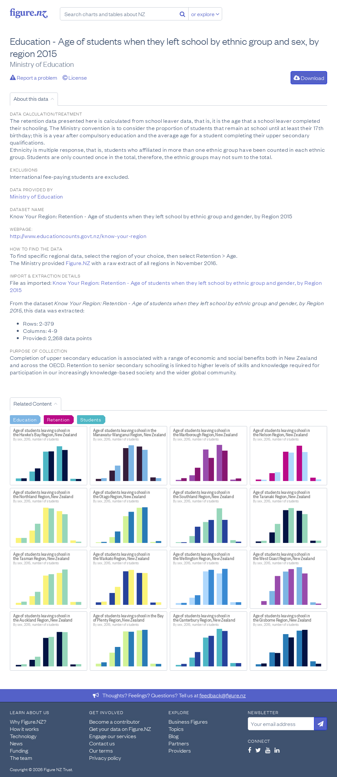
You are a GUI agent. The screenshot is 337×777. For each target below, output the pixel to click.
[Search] (182, 13)
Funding (19, 750)
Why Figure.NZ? (28, 721)
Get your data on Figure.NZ (120, 728)
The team (21, 757)
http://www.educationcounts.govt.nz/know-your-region (78, 235)
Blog (173, 735)
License (75, 77)
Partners (178, 743)
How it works (24, 728)
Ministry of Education (36, 196)
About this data (30, 98)
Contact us (102, 743)
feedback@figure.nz (222, 695)
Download (309, 77)
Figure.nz (29, 13)
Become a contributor (114, 721)
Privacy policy (105, 757)
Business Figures (188, 721)
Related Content (32, 403)
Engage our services (112, 735)
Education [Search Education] (25, 419)
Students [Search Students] (90, 419)
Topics (176, 728)
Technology (23, 735)
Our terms (101, 750)
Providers (179, 750)
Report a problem (33, 77)
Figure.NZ (78, 262)
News (16, 743)
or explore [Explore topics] (205, 13)
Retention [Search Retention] (58, 419)
